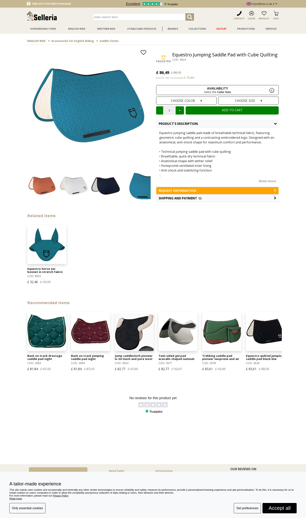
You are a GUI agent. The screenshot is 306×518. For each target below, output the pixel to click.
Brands (173, 28)
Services (271, 28)
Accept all (280, 508)
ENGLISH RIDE (36, 41)
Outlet (221, 28)
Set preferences (247, 508)
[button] (217, 198)
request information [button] (217, 190)
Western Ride (106, 28)
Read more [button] (15, 498)
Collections (197, 28)
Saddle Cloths (109, 41)
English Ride (76, 28)
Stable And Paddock (141, 28)
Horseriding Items (43, 28)
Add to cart (232, 110)
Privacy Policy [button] (60, 495)
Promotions (246, 28)
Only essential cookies (27, 508)
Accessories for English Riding (72, 41)
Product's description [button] (218, 124)
